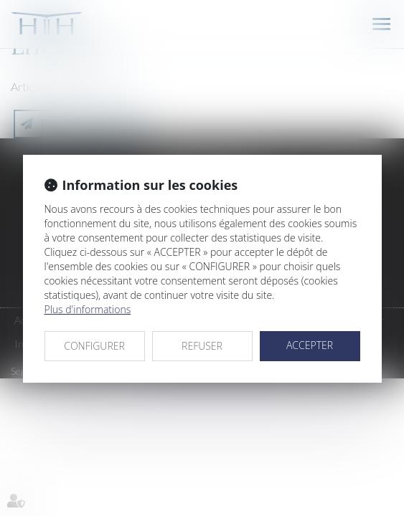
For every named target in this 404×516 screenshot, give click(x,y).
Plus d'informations (87, 309)
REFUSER (202, 346)
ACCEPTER (309, 345)
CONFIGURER (94, 346)
